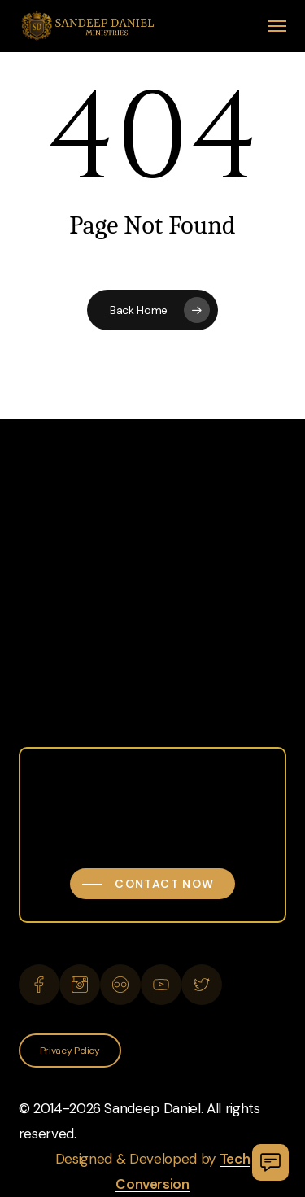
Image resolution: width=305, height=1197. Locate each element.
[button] (277, 26)
